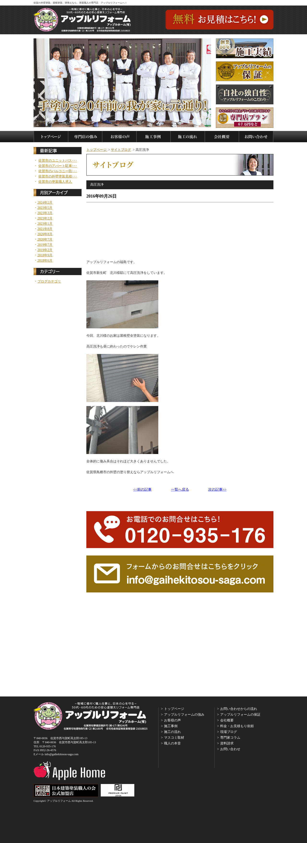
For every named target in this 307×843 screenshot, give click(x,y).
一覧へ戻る (180, 489)
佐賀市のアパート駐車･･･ (57, 166)
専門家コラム (230, 737)
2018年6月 (45, 260)
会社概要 (227, 720)
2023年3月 (45, 213)
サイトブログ (121, 150)
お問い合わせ (230, 749)
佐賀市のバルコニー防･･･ (57, 171)
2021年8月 (45, 229)
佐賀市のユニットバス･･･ (57, 160)
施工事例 (170, 726)
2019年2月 (45, 250)
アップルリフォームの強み (184, 714)
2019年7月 (45, 245)
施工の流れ (172, 732)
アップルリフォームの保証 (240, 714)
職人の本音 (172, 743)
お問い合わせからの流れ (238, 709)
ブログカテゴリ (49, 281)
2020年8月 (45, 234)
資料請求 (227, 743)
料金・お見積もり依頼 (237, 726)
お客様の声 (172, 720)
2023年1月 (45, 223)
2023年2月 (45, 218)
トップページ (96, 150)
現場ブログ (228, 732)
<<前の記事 (142, 489)
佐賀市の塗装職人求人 (55, 181)
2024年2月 (45, 202)
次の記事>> (217, 489)
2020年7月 (45, 239)
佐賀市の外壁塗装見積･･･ (57, 176)
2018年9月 (45, 255)
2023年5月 (45, 208)
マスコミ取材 (174, 737)
